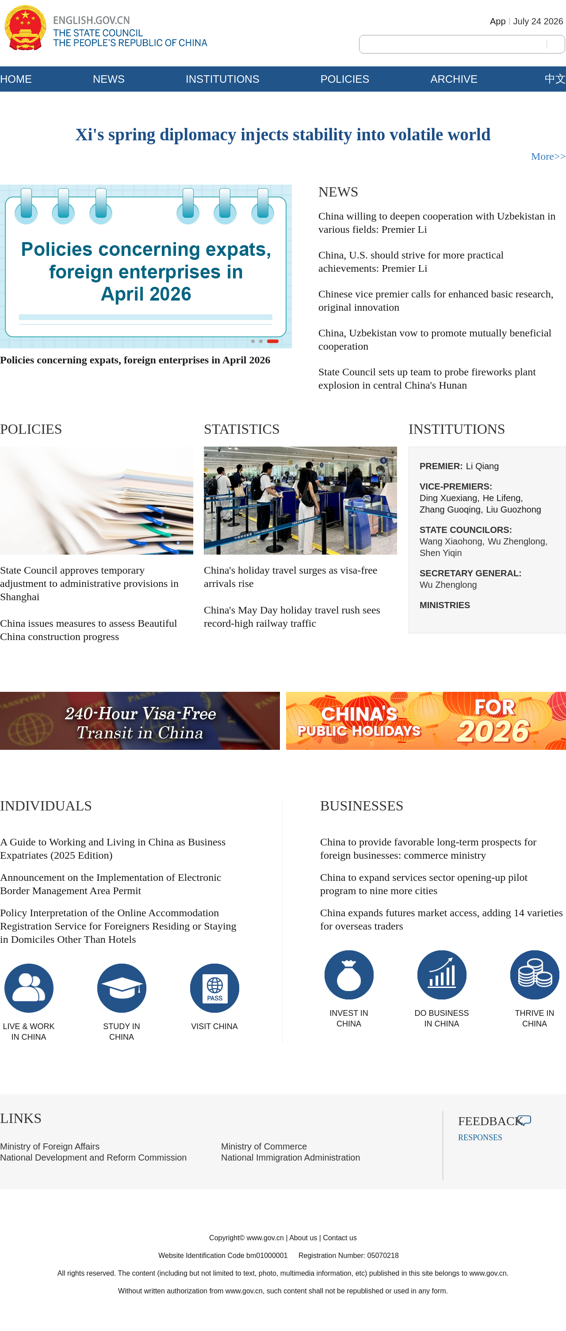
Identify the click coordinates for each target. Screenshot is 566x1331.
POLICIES (345, 79)
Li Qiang (482, 466)
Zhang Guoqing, (451, 509)
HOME (16, 79)
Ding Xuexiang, (450, 498)
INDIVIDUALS (46, 806)
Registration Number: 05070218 (348, 1255)
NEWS (109, 79)
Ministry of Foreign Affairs (49, 1146)
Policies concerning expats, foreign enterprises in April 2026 (135, 360)
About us (303, 1238)
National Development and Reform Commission (93, 1157)
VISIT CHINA (214, 1026)
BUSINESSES (362, 806)
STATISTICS (242, 429)
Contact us (339, 1238)
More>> (548, 156)
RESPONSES (480, 1137)
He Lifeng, (503, 498)
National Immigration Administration (290, 1157)
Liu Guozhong (513, 509)
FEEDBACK (491, 1121)
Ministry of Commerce (264, 1146)
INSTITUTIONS (223, 79)
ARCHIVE (454, 79)
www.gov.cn (265, 1238)
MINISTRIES (445, 605)
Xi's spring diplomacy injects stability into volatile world (282, 134)
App (498, 21)
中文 (555, 79)
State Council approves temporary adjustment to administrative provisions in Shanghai (89, 583)
